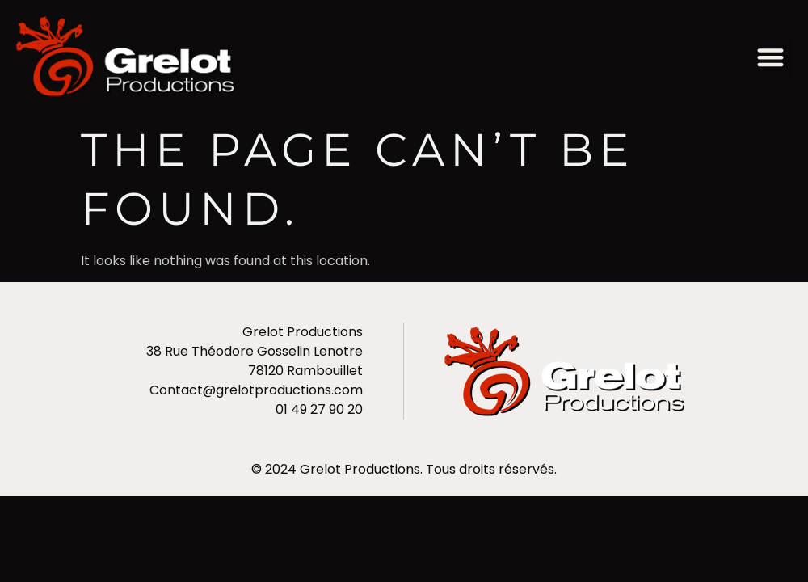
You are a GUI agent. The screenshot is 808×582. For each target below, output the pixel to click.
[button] (771, 57)
